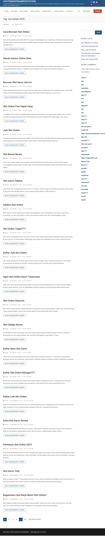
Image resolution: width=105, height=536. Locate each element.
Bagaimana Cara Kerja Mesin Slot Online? (25, 495)
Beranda (6, 24)
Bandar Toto (85, 161)
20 (25, 519)
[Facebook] (91, 2)
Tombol (98, 11)
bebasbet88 (85, 154)
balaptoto (84, 106)
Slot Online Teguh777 (14, 228)
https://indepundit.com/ (89, 158)
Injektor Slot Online (13, 204)
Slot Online (27, 36)
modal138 (84, 130)
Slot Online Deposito (14, 300)
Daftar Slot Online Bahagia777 (19, 372)
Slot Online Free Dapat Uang (18, 106)
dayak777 (84, 193)
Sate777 (84, 120)
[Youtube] (97, 2)
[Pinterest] (91, 4)
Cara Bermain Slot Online (16, 31)
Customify (43, 532)
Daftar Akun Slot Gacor (15, 348)
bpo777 (84, 95)
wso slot (84, 186)
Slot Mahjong (85, 92)
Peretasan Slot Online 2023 (17, 444)
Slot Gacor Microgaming (89, 46)
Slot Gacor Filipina (12, 180)
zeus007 (84, 168)
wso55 (83, 196)
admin (6, 36)
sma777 (84, 179)
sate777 (84, 116)
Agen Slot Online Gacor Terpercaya (21, 276)
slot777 (83, 78)
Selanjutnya (35, 519)
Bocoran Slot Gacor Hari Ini (17, 82)
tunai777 (84, 165)
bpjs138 (84, 137)
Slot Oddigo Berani (13, 324)
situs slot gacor (86, 144)
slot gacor (84, 147)
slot (82, 81)
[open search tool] (79, 11)
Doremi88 (84, 189)
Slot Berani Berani (12, 154)
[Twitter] (94, 2)
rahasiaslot (85, 182)
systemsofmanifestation (19, 1)
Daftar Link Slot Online (15, 396)
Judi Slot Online (11, 130)
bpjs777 (84, 151)
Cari (98, 32)
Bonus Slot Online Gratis (89, 59)
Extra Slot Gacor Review (15, 420)
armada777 (85, 140)
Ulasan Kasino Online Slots (17, 58)
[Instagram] (100, 2)
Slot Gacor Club (11, 471)
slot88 (83, 172)
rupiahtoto (84, 88)
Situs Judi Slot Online (88, 50)
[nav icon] (86, 11)
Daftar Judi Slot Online (15, 252)
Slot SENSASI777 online (89, 43)
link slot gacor (86, 127)
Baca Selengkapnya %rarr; (14, 49)
